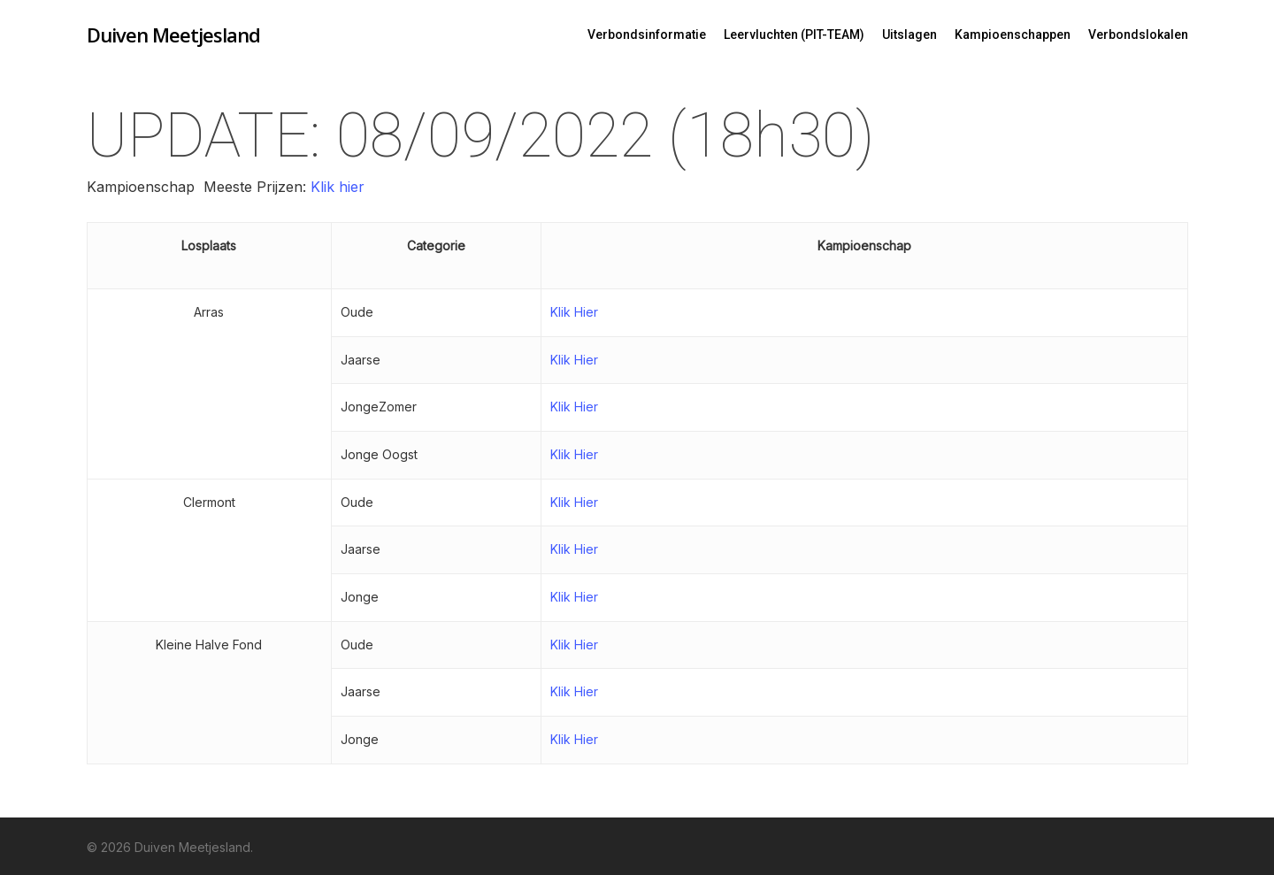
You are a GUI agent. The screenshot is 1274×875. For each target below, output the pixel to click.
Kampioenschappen (1013, 34)
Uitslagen (909, 34)
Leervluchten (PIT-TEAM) (794, 34)
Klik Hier (574, 311)
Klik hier (335, 187)
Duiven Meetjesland (173, 34)
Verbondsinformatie (646, 34)
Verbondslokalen (1138, 34)
